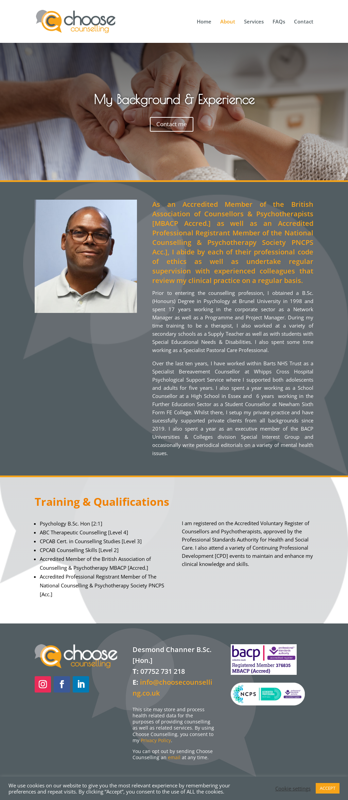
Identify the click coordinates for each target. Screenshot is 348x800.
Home (204, 22)
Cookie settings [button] (293, 788)
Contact (303, 22)
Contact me (171, 124)
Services (254, 22)
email (174, 757)
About (227, 22)
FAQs (279, 22)
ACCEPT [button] (327, 788)
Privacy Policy (156, 740)
